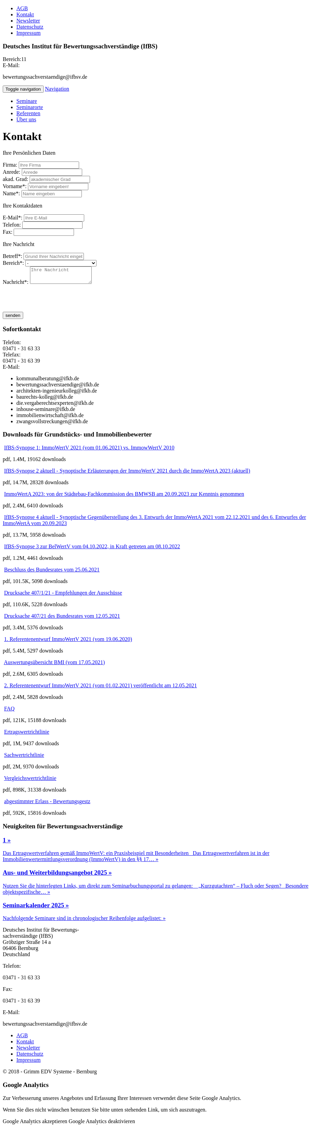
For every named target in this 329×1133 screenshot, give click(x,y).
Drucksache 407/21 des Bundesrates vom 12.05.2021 (62, 619)
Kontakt (25, 14)
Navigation (57, 89)
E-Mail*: (13, 217)
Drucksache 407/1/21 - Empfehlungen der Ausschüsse (63, 596)
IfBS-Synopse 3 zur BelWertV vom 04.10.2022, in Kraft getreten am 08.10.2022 (92, 549)
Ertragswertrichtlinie (26, 735)
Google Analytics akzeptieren (35, 1124)
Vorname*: (15, 186)
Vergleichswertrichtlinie (30, 781)
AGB (22, 8)
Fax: (7, 232)
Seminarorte (29, 107)
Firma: (10, 165)
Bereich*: (13, 263)
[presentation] (54, 301)
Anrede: (11, 172)
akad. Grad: (15, 179)
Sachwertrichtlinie (24, 758)
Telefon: (12, 225)
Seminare (26, 101)
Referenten (28, 113)
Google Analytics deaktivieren (102, 1124)
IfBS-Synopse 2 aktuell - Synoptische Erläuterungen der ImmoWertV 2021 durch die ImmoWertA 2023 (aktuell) (127, 474)
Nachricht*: (16, 285)
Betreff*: (12, 256)
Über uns (26, 119)
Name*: (11, 193)
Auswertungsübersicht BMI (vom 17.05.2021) (54, 665)
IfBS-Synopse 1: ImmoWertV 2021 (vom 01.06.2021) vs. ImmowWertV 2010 (89, 451)
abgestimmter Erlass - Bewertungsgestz (47, 804)
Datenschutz (29, 27)
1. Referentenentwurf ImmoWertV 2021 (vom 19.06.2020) (68, 642)
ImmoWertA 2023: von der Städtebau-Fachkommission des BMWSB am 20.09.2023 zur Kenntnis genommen (124, 497)
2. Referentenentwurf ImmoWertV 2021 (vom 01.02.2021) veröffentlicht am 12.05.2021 (100, 688)
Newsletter (28, 21)
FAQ (9, 712)
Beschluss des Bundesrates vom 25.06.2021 (52, 573)
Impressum (28, 33)
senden (12, 318)
